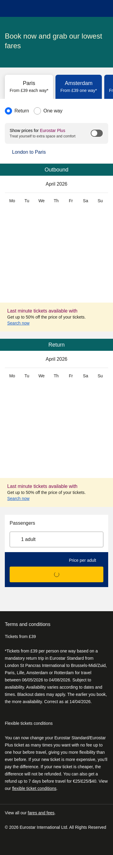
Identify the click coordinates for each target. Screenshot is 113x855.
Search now (22, 323)
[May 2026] (102, 184)
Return (21, 110)
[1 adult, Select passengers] (56, 539)
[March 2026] (11, 184)
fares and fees (41, 812)
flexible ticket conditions (34, 788)
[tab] (29, 87)
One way (52, 110)
